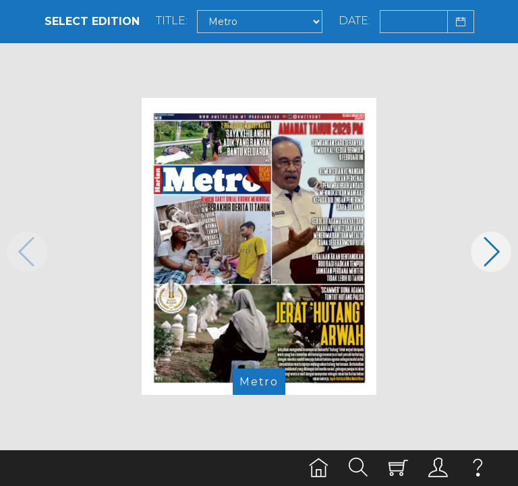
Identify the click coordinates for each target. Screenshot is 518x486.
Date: (354, 21)
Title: (172, 21)
